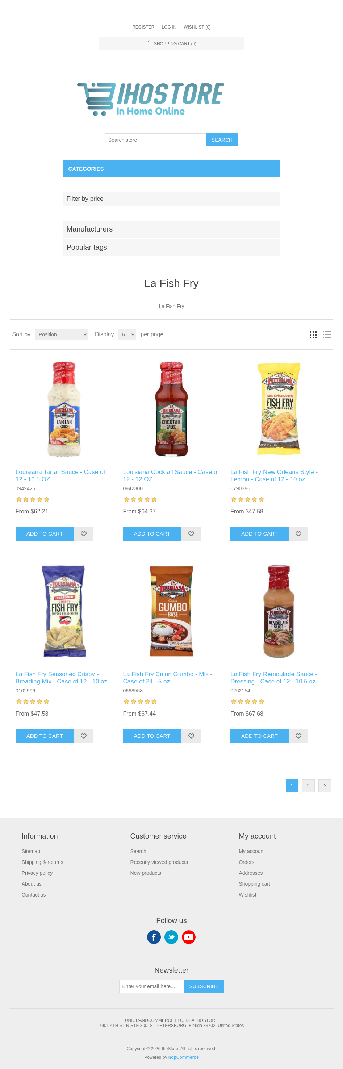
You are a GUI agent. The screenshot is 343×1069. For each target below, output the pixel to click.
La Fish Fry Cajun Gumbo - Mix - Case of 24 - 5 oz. (168, 678)
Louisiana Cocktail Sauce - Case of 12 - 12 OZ (171, 476)
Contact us (34, 895)
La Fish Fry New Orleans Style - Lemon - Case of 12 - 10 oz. (274, 476)
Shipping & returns (42, 862)
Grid (313, 334)
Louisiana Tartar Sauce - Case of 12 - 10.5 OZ (60, 476)
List (326, 334)
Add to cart (44, 534)
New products (146, 873)
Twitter (171, 937)
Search (222, 140)
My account (252, 851)
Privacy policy (37, 873)
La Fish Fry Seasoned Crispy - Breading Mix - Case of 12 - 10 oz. (62, 678)
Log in (169, 27)
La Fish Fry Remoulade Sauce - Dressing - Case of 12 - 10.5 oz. (273, 678)
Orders (246, 862)
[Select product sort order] (61, 334)
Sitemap (31, 851)
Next (324, 785)
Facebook (154, 937)
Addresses (251, 873)
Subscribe (204, 986)
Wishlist (247, 895)
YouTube (189, 937)
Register (143, 27)
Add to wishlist (83, 534)
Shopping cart (254, 884)
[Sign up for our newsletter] (151, 986)
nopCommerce (183, 1057)
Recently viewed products (159, 862)
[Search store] (155, 139)
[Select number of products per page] (127, 334)
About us (32, 884)
